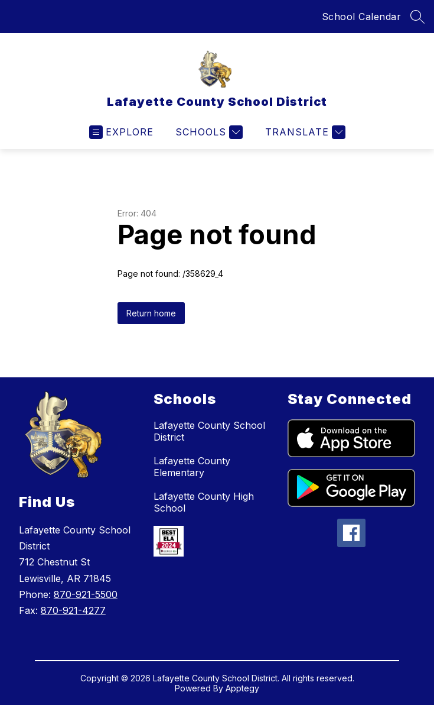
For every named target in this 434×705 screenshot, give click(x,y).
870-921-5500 (86, 594)
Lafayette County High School (204, 502)
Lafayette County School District (209, 431)
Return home (151, 313)
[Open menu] (121, 132)
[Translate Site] (303, 132)
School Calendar (362, 16)
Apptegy (242, 688)
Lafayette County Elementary (192, 466)
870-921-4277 (73, 610)
